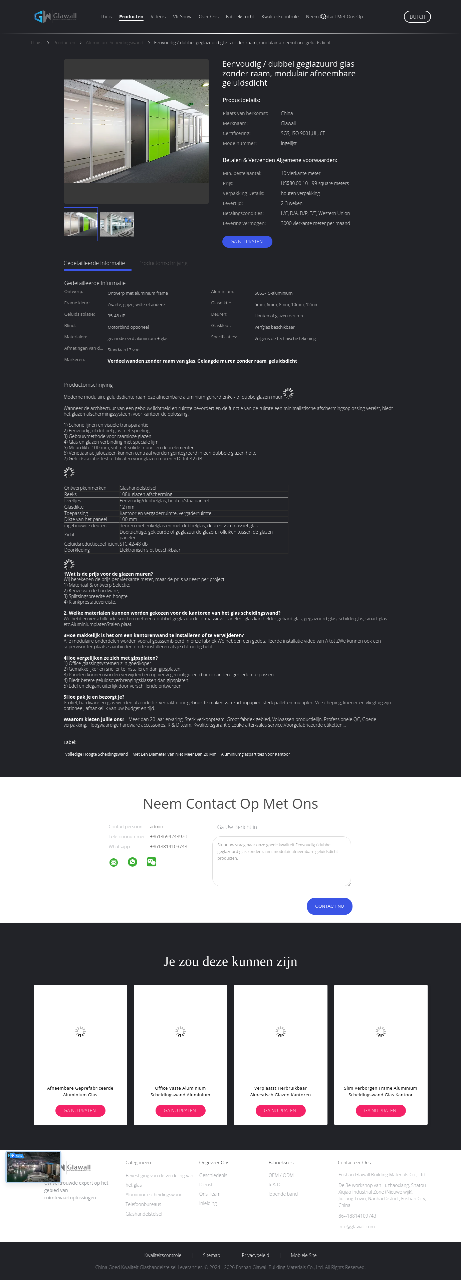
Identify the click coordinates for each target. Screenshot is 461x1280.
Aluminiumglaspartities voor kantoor (255, 754)
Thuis (106, 16)
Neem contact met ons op (334, 16)
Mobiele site (303, 1255)
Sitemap (211, 1255)
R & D (274, 1184)
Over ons (209, 16)
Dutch (417, 17)
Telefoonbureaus (143, 1204)
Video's (158, 16)
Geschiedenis (213, 1175)
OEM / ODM (280, 1175)
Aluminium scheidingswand (154, 1194)
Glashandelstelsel (144, 1214)
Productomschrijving (162, 263)
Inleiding (208, 1203)
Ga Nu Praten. (247, 241)
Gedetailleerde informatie (94, 263)
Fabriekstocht (240, 16)
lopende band (283, 1194)
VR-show (182, 16)
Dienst (206, 1184)
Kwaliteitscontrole (280, 16)
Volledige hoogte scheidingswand (96, 754)
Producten (131, 16)
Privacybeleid (255, 1255)
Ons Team (210, 1194)
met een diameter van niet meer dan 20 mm (174, 754)
